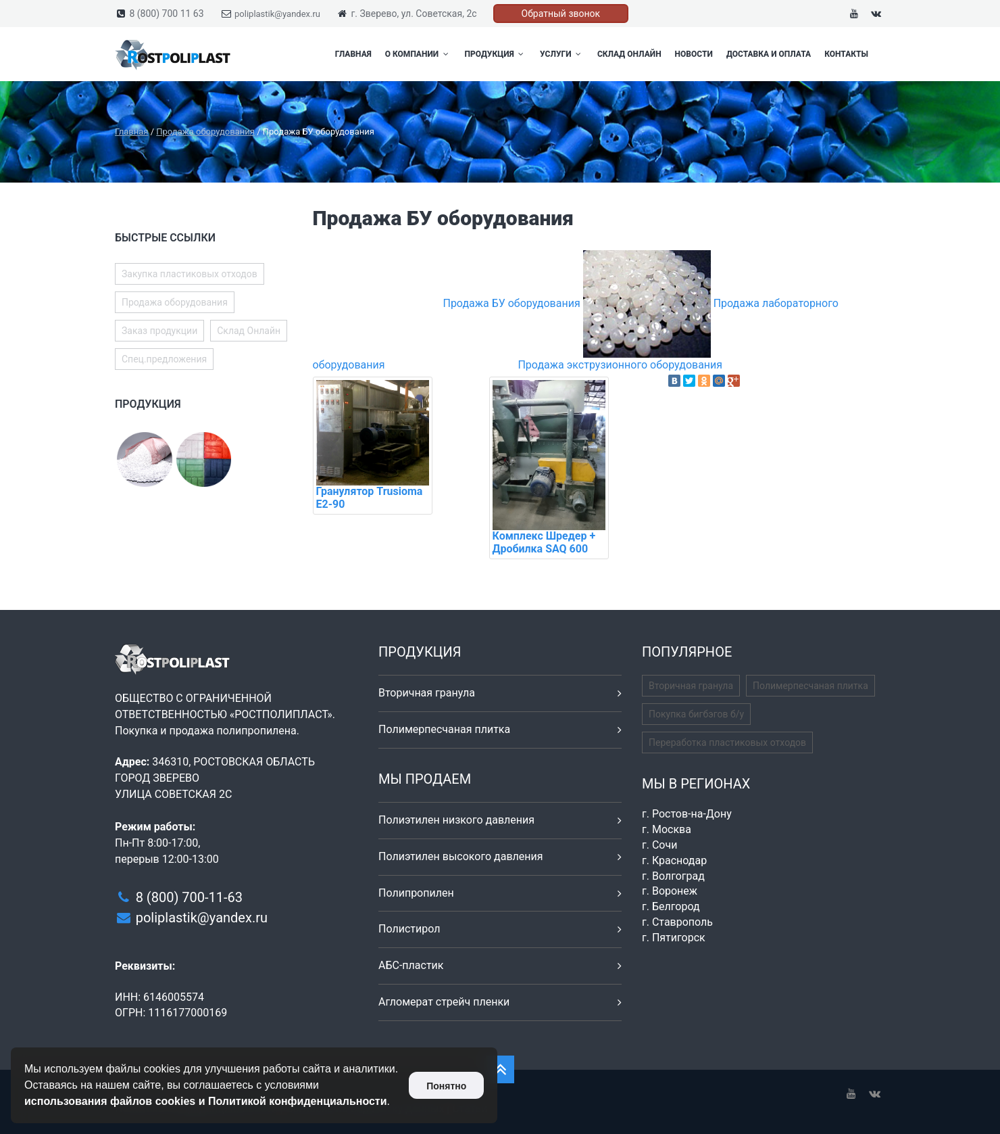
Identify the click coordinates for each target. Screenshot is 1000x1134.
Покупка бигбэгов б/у (696, 714)
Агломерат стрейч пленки (443, 1001)
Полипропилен (416, 893)
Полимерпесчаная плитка (444, 729)
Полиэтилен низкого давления (456, 819)
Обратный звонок (561, 13)
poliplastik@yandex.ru (277, 14)
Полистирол (409, 928)
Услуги (562, 54)
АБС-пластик (411, 965)
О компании (418, 54)
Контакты (846, 54)
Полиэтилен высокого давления (460, 856)
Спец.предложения (164, 359)
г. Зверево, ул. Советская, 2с (413, 13)
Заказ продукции (159, 330)
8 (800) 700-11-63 (189, 897)
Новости (694, 54)
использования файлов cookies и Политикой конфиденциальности (205, 1101)
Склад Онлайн (629, 54)
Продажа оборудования (175, 302)
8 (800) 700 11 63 (166, 13)
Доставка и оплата (768, 54)
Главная (353, 54)
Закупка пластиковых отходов (189, 273)
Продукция (496, 54)
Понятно (446, 1086)
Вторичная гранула (426, 692)
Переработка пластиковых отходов (727, 742)
